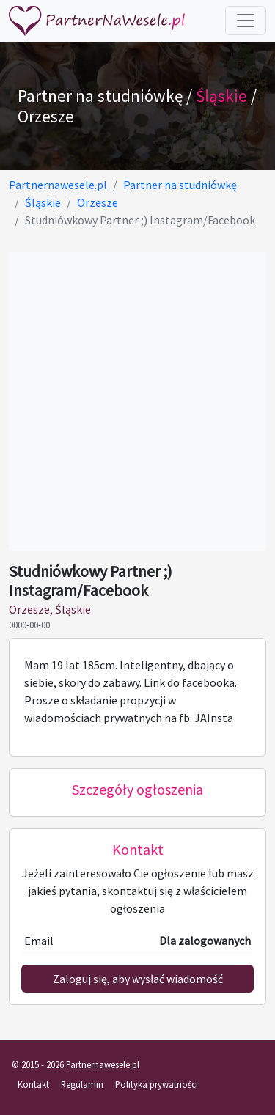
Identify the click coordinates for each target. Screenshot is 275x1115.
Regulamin (82, 1084)
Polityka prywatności (156, 1084)
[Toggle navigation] (245, 20)
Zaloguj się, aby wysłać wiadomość (138, 978)
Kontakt (33, 1084)
